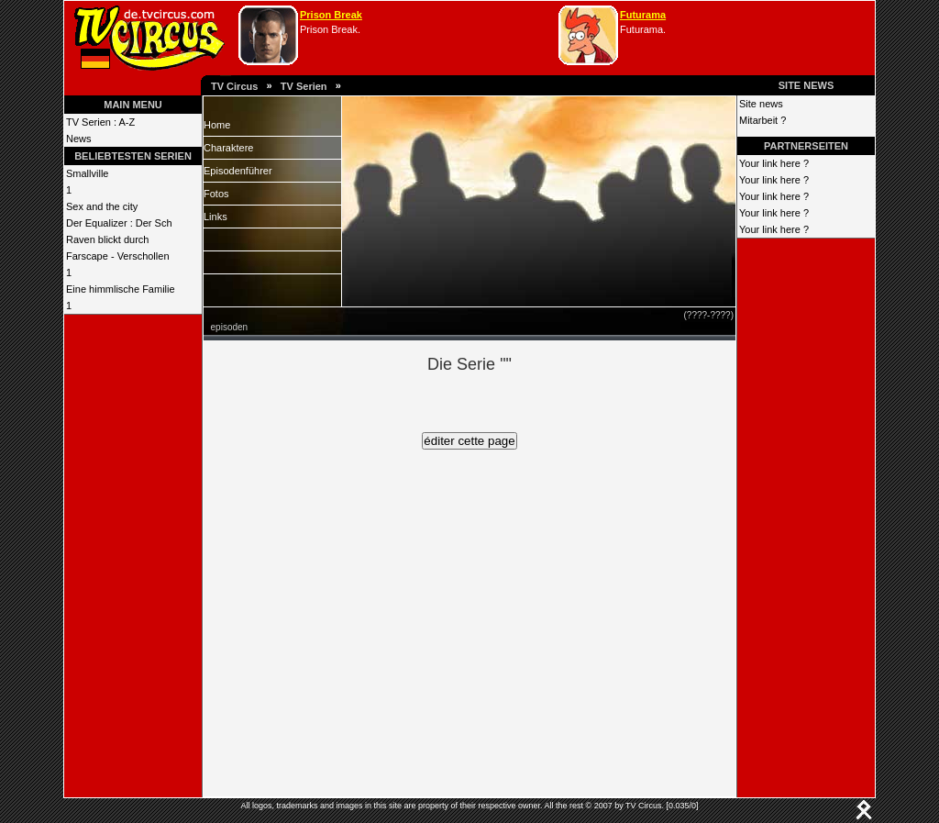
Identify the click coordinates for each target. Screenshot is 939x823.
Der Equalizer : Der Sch (119, 222)
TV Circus (234, 86)
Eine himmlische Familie (120, 289)
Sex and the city (102, 206)
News (79, 138)
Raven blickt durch (107, 239)
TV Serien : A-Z (100, 122)
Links (215, 216)
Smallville (87, 173)
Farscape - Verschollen (118, 255)
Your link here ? (774, 163)
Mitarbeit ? (762, 120)
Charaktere (228, 147)
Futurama (643, 14)
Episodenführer (238, 170)
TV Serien (304, 86)
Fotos (216, 193)
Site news (761, 103)
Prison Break (331, 14)
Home (217, 124)
